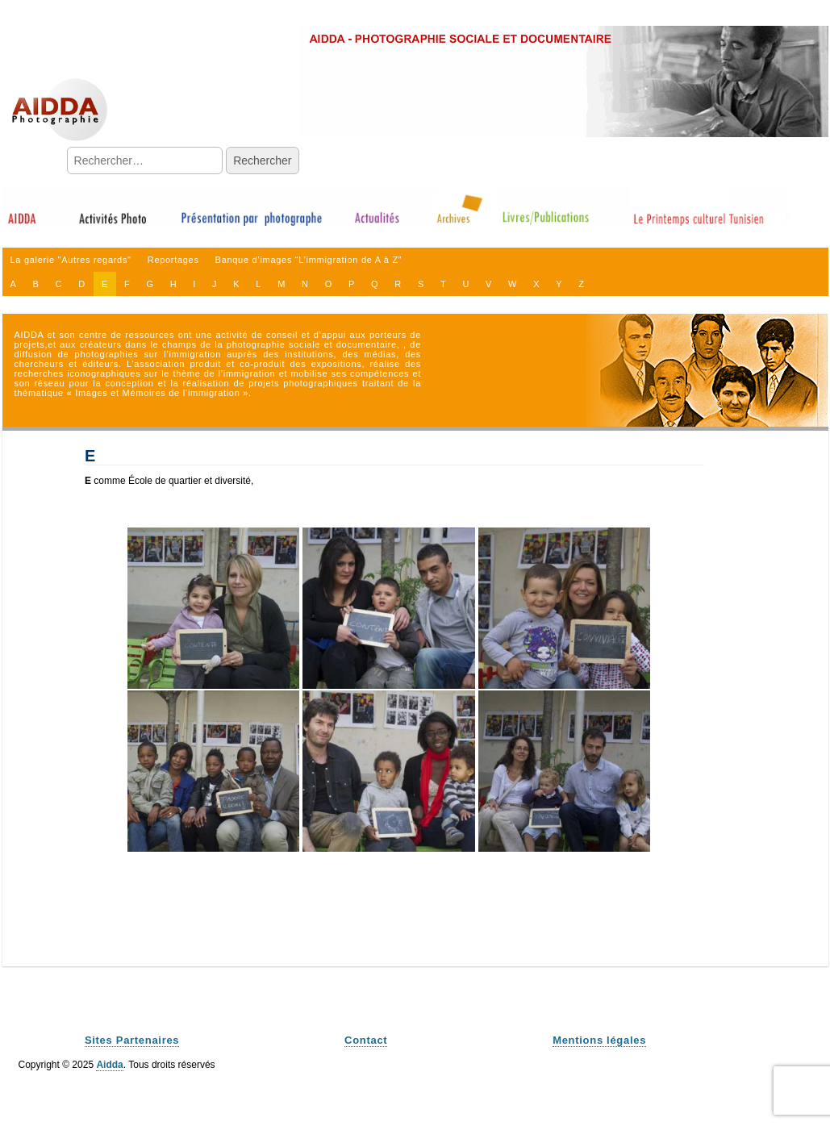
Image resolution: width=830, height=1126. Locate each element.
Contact (365, 1040)
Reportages (173, 260)
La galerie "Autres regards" (70, 260)
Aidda (109, 1064)
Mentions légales (599, 1040)
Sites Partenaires (132, 1040)
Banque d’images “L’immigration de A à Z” (308, 260)
